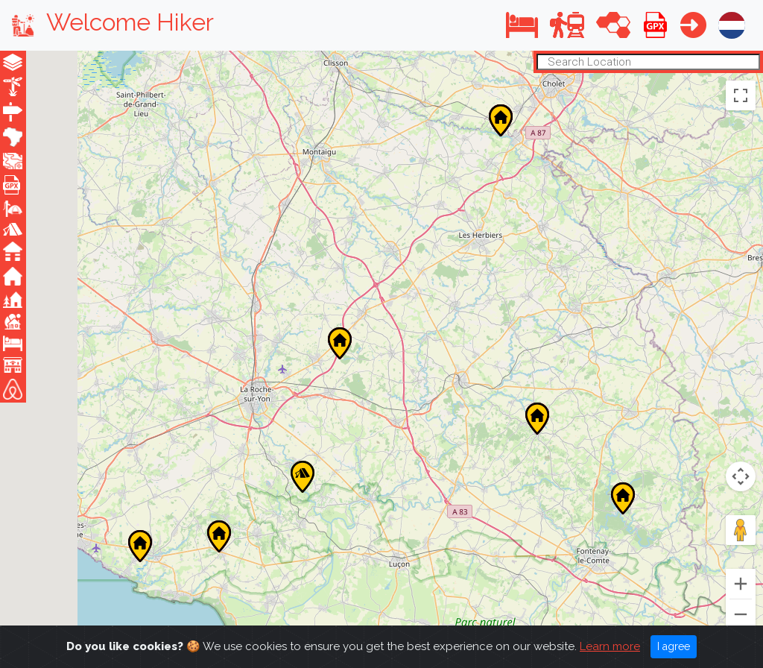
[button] (522, 25)
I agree (673, 646)
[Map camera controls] (741, 476)
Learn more (610, 646)
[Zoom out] (741, 614)
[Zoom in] (741, 584)
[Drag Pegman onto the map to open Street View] (741, 530)
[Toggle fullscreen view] (741, 95)
